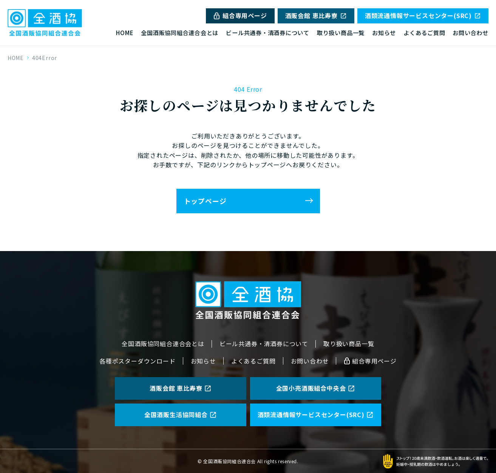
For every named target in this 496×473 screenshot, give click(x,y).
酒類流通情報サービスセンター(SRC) (423, 15)
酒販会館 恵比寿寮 (316, 15)
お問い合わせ (470, 32)
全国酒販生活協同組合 (180, 414)
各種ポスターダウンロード (137, 360)
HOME (124, 32)
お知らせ (384, 32)
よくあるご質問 (424, 32)
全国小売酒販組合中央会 (315, 388)
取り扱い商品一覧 (341, 32)
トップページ (205, 201)
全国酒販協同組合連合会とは (179, 32)
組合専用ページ (240, 15)
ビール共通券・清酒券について (267, 32)
